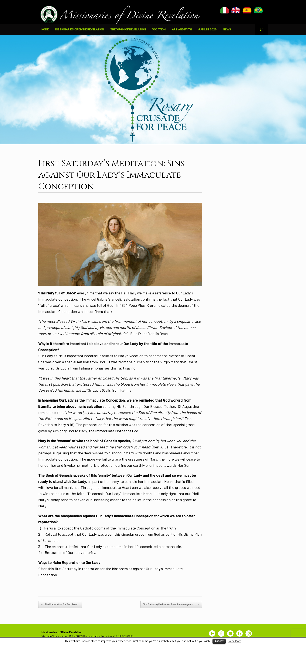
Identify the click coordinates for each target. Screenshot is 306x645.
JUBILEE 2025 (207, 29)
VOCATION (159, 29)
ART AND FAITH (182, 29)
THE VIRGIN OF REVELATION (128, 29)
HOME (45, 29)
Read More (234, 641)
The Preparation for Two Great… (60, 604)
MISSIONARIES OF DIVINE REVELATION (79, 29)
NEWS (227, 29)
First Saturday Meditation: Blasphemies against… (171, 604)
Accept (219, 641)
